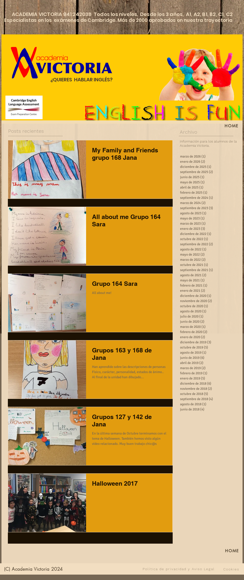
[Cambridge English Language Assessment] (24, 107)
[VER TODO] (104, 569)
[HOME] (232, 126)
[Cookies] (231, 569)
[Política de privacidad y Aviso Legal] (178, 569)
